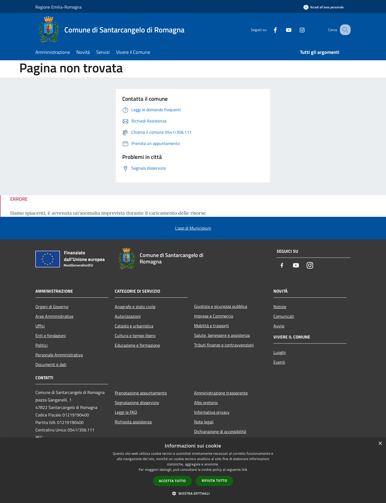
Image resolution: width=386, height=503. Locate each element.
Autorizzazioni (128, 316)
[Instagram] (296, 29)
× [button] (380, 444)
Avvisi (278, 326)
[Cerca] (344, 29)
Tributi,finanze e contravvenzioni (224, 345)
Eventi (279, 362)
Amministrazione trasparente (221, 393)
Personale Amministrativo (59, 355)
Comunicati (283, 316)
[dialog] (193, 470)
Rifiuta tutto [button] (214, 480)
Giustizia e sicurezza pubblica (220, 306)
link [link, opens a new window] (244, 469)
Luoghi (279, 352)
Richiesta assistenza (133, 422)
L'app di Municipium (193, 228)
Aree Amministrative (54, 316)
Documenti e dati (50, 364)
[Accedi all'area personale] (323, 7)
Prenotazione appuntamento (141, 393)
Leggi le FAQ (126, 412)
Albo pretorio (206, 402)
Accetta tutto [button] (172, 481)
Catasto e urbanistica (134, 326)
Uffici (40, 326)
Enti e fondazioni (50, 335)
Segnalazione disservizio (137, 402)
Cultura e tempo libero (135, 335)
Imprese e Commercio (213, 316)
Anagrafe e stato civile (135, 306)
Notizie (279, 306)
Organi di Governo (51, 306)
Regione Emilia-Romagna (58, 7)
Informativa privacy (211, 412)
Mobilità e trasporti (211, 325)
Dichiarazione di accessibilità (220, 431)
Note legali (204, 422)
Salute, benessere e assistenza (222, 335)
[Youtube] (283, 29)
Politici (41, 345)
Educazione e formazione (137, 345)
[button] (193, 493)
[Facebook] (269, 29)
